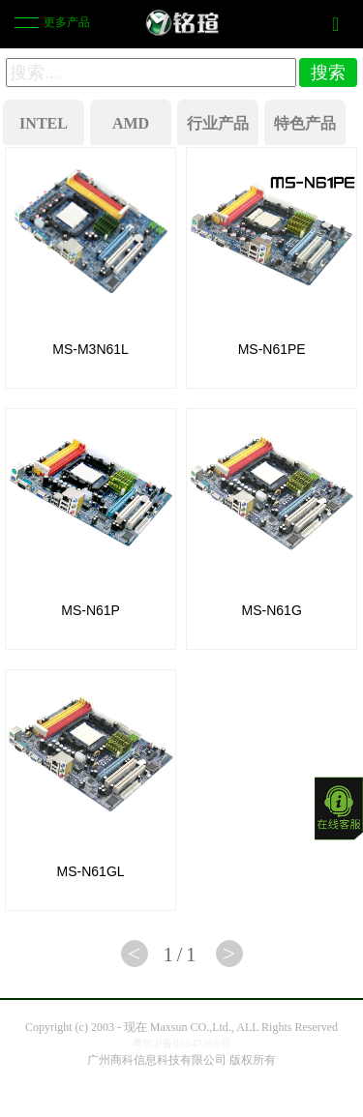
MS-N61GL (91, 871)
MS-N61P (90, 610)
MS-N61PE (272, 349)
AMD (130, 123)
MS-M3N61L (90, 349)
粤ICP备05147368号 (181, 1043)
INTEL (43, 123)
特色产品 (305, 123)
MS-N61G (272, 610)
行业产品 (218, 123)
